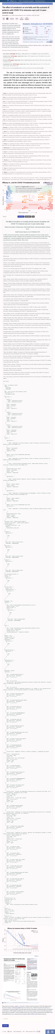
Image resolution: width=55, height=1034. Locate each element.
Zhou (7, 37)
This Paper (20, 216)
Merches (36, 45)
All (33, 216)
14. (3, 148)
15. (3, 152)
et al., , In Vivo (25, 105)
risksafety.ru (34, 133)
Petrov (17, 40)
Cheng (10, 43)
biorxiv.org (15, 165)
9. (2, 127)
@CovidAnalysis (17, 1031)
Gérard (4, 37)
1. (2, 93)
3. (2, 101)
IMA (28, 1014)
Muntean (13, 40)
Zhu (6, 45)
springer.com (33, 145)
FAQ (24, 1031)
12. (3, 139)
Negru (6, 43)
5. (2, 109)
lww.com (23, 149)
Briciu (9, 40)
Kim (19, 37)
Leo (6, 40)
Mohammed (15, 43)
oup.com (28, 153)
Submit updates (40, 68)
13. (3, 143)
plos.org (26, 174)
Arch (3, 42)
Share (10, 1031)
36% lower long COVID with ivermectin (12, 3)
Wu (10, 37)
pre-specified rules (17, 68)
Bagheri (47, 45)
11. (3, 135)
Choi (16, 37)
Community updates (16, 1007)
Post (5, 1031)
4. (2, 105)
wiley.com (31, 95)
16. (3, 156)
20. (3, 172)
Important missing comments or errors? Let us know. (15, 50)
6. (2, 115)
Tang (43, 45)
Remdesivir (28, 216)
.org (13, 1)
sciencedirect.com (23, 113)
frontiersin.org (28, 99)
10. (3, 131)
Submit (5, 1025)
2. (2, 97)
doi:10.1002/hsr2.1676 (29, 15)
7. (2, 119)
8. (2, 123)
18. (3, 164)
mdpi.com (32, 125)
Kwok (3, 45)
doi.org (35, 95)
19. (3, 168)
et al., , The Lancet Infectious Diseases (26, 111)
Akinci (39, 45)
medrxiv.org (42, 137)
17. (3, 160)
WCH (32, 1014)
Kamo (12, 37)
